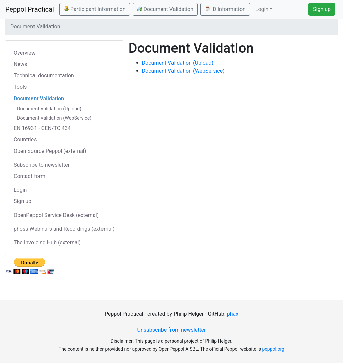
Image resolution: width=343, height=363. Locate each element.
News (20, 64)
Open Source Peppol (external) (50, 151)
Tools (20, 87)
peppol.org (273, 349)
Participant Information (95, 9)
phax (232, 314)
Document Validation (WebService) (54, 118)
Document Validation (165, 9)
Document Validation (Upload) (49, 109)
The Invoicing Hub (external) (47, 242)
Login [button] (261, 9)
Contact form (29, 176)
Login (20, 190)
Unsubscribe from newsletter (171, 330)
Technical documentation (44, 75)
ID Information (225, 9)
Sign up (322, 9)
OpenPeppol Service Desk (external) (56, 215)
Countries (25, 139)
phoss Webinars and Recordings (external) (64, 229)
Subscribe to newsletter (42, 165)
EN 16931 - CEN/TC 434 (42, 128)
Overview (25, 53)
